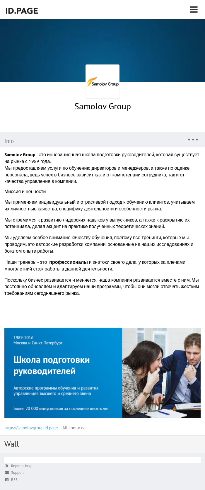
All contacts (73, 428)
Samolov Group (102, 106)
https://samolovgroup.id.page (31, 428)
